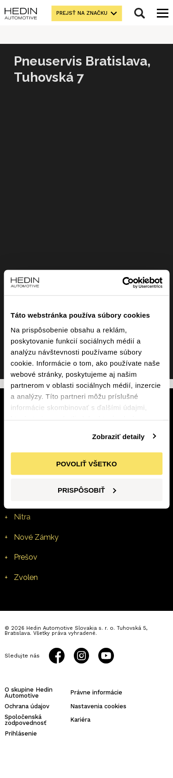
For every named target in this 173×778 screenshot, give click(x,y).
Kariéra (80, 720)
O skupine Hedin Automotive (29, 693)
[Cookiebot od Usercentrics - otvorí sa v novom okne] (123, 283)
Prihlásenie (21, 733)
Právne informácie (96, 692)
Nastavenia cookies (98, 706)
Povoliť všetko (86, 464)
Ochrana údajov (27, 706)
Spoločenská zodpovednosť (26, 720)
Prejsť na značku (81, 13)
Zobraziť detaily (118, 436)
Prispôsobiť (87, 490)
